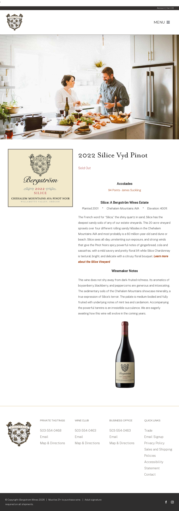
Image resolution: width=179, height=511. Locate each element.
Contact (150, 474)
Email (44, 437)
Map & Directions (52, 443)
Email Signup (153, 437)
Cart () (170, 8)
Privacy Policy (154, 443)
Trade (148, 430)
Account (161, 8)
